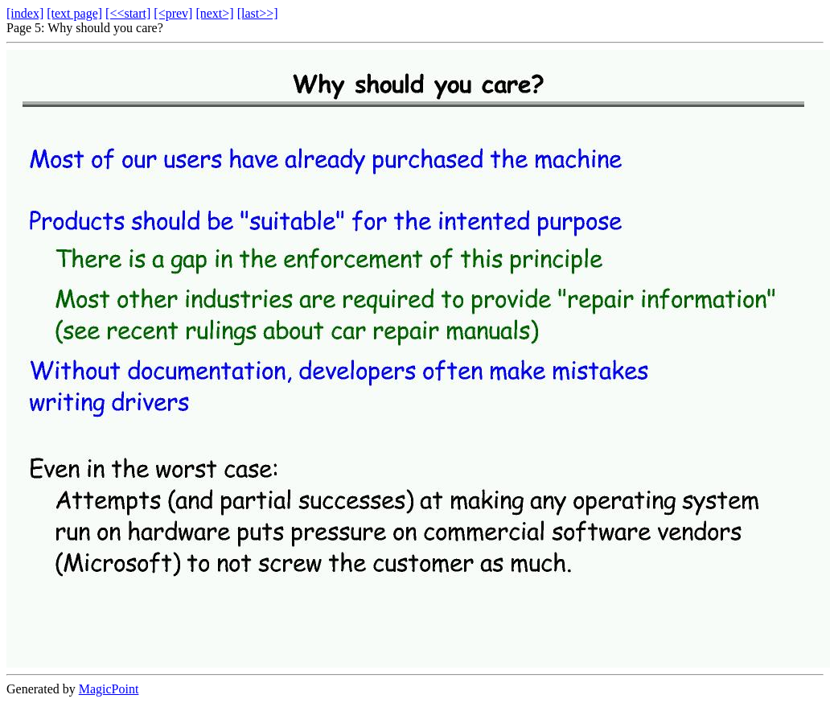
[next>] (214, 13)
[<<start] (127, 13)
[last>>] (257, 13)
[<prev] (173, 13)
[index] (24, 13)
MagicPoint (109, 689)
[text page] (74, 13)
